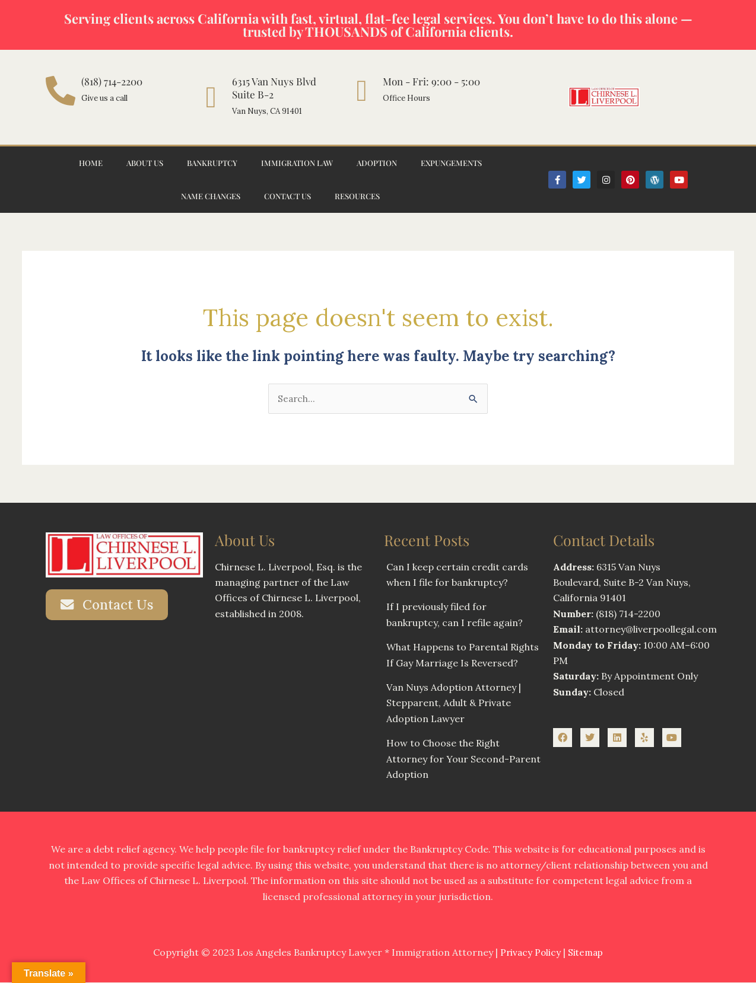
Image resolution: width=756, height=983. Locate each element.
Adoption (377, 163)
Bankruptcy (212, 163)
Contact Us (287, 196)
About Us (144, 163)
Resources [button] (357, 196)
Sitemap (586, 953)
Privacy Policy (529, 953)
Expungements (451, 163)
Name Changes (210, 196)
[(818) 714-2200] (60, 91)
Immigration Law (297, 163)
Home (91, 163)
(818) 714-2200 (111, 81)
